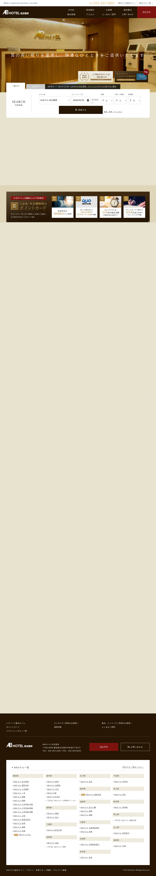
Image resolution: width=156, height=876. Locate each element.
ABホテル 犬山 (25, 835)
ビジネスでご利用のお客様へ (66, 723)
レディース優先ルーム (15, 723)
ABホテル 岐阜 (53, 782)
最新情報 (58, 727)
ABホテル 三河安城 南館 (23, 812)
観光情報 (71, 14)
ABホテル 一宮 (19, 793)
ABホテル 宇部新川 (121, 833)
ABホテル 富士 (53, 817)
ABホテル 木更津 (121, 782)
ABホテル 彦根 (86, 811)
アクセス (90, 14)
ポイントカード (13, 727)
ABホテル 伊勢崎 (121, 807)
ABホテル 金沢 (86, 782)
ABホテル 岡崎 (19, 801)
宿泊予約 (147, 12)
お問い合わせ (128, 14)
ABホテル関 (51, 793)
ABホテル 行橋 (120, 846)
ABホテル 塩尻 (53, 843)
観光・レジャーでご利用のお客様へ (117, 723)
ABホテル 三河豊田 (21, 789)
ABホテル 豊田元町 (21, 785)
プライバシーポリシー (16, 731)
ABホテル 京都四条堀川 (89, 844)
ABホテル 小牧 (19, 816)
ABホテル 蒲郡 (19, 827)
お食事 (109, 10)
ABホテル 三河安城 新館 (23, 808)
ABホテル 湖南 (86, 815)
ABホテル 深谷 (120, 795)
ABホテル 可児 (53, 789)
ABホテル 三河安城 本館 (23, 804)
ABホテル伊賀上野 (54, 830)
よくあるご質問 (109, 14)
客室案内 (90, 10)
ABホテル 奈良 (86, 857)
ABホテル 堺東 (86, 832)
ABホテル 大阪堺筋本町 (89, 828)
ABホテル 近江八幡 (88, 807)
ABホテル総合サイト (15, 870)
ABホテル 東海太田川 (22, 820)
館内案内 (128, 10)
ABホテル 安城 (19, 831)
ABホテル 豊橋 (19, 797)
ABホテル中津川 (53, 797)
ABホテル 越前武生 (93, 795)
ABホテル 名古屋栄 (21, 782)
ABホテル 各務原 (54, 785)
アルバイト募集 (60, 870)
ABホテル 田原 (19, 823)
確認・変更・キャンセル (113, 112)
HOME (71, 10)
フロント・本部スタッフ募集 (38, 870)
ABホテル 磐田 (53, 813)
